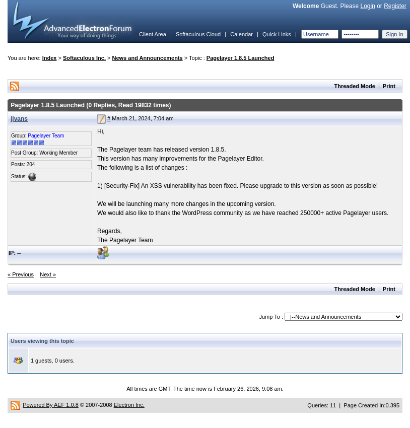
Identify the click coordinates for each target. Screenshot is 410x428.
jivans (19, 118)
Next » (48, 274)
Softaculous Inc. (84, 58)
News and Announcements (147, 58)
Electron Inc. (129, 405)
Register (395, 6)
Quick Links (276, 34)
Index (49, 58)
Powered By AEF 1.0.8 (51, 405)
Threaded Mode (354, 86)
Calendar (241, 34)
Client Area (152, 34)
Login (367, 6)
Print (389, 86)
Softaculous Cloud (198, 34)
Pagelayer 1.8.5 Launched (241, 58)
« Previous (21, 274)
